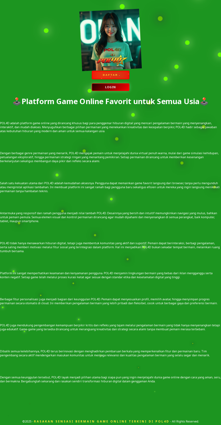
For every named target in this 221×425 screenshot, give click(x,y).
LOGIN (110, 87)
